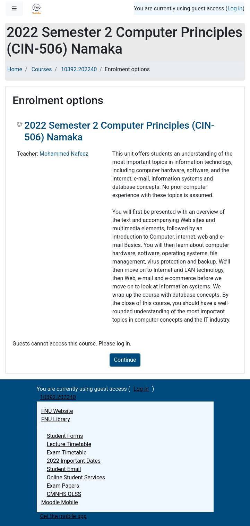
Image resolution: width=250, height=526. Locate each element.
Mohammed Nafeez (64, 153)
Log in (234, 8)
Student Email (64, 469)
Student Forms (65, 436)
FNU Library (55, 419)
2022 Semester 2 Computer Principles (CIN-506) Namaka (119, 131)
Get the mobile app (63, 516)
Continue (125, 360)
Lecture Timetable (69, 444)
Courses (42, 69)
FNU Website (57, 411)
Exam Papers (63, 485)
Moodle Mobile (59, 502)
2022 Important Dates (74, 461)
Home (14, 69)
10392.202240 (79, 69)
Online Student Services (76, 477)
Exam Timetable (67, 452)
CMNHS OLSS (64, 494)
